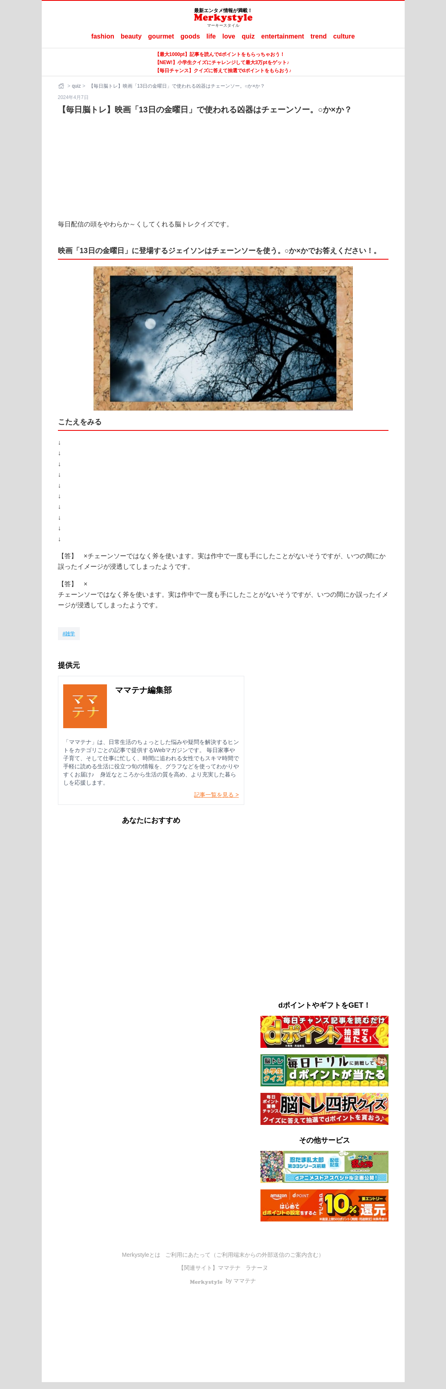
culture (344, 36)
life (211, 36)
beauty (131, 36)
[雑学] (69, 633)
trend (319, 36)
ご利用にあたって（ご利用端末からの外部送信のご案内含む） (244, 1254)
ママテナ (229, 1267)
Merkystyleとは (141, 1254)
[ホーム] (62, 86)
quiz (248, 36)
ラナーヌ (256, 1267)
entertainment (282, 36)
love (228, 36)
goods (190, 36)
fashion (102, 36)
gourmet (161, 36)
